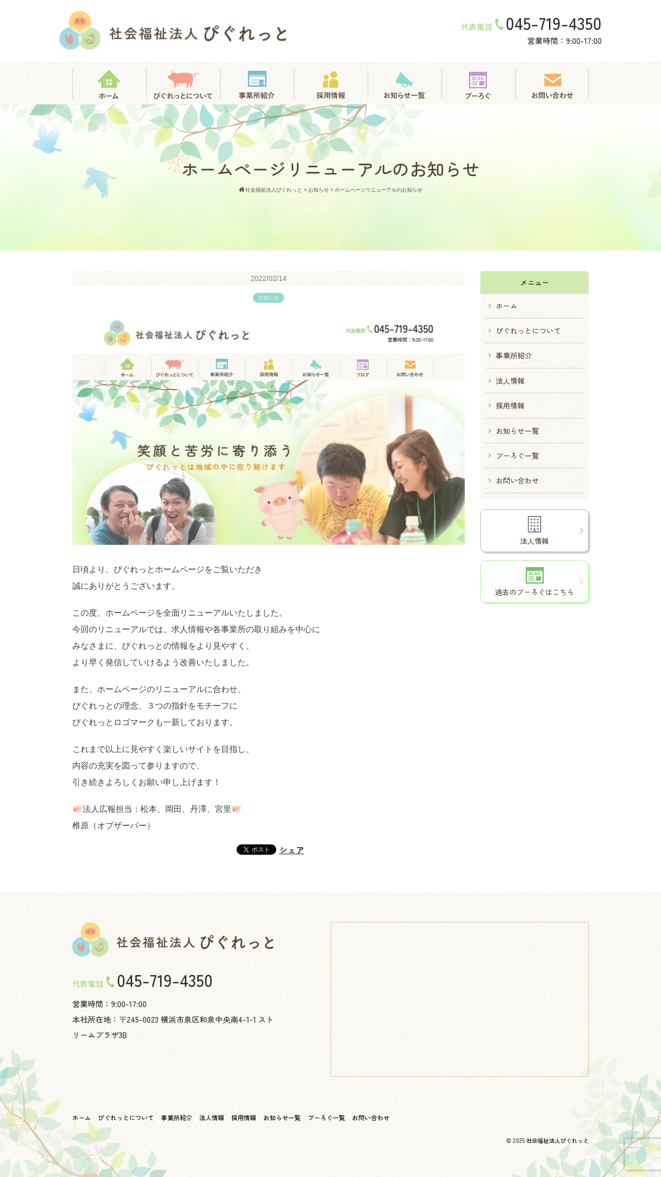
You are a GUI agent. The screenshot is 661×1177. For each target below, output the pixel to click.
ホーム (506, 306)
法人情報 (510, 380)
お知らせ (268, 298)
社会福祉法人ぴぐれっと (557, 1140)
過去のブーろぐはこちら (534, 582)
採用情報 (510, 405)
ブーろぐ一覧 (517, 455)
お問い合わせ (517, 480)
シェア (291, 849)
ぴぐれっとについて (528, 330)
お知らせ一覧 (517, 431)
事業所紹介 (514, 355)
